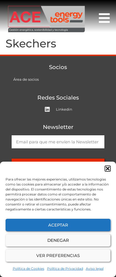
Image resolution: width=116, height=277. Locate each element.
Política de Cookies (28, 268)
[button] (107, 168)
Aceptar (58, 225)
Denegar (58, 240)
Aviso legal (95, 268)
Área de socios (26, 79)
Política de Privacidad (65, 268)
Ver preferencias (58, 255)
